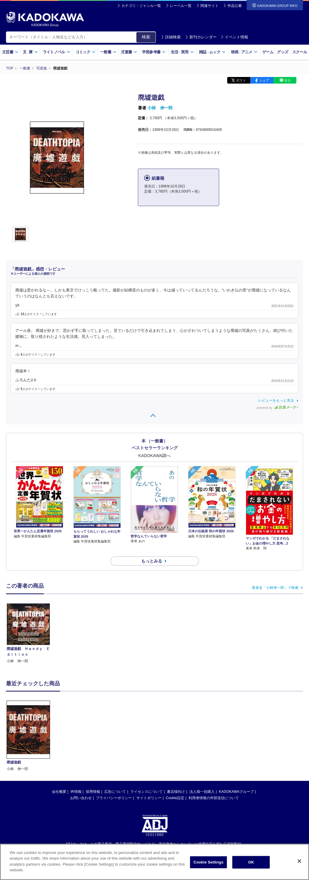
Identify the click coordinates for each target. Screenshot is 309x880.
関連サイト (209, 6)
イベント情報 (234, 37)
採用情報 (93, 792)
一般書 (108, 52)
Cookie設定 (175, 798)
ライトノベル (56, 52)
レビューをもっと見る (276, 400)
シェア (264, 80)
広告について (115, 792)
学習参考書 (154, 52)
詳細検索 (171, 37)
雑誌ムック (212, 52)
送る (287, 80)
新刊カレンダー (201, 37)
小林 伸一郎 (160, 107)
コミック (86, 52)
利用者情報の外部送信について (214, 798)
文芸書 (10, 52)
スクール (299, 52)
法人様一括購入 (202, 792)
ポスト (241, 80)
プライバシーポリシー (114, 798)
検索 (146, 36)
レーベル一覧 (181, 6)
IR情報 (76, 792)
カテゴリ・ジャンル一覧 (141, 6)
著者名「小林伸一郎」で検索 (275, 588)
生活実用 (182, 52)
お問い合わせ (81, 798)
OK (251, 863)
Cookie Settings (208, 863)
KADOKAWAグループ (236, 792)
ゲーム (267, 52)
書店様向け (176, 792)
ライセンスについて (146, 792)
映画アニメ (244, 52)
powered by (278, 407)
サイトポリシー (149, 798)
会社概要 (59, 792)
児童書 (129, 52)
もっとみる (151, 561)
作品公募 (234, 6)
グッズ (282, 52)
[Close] (299, 862)
